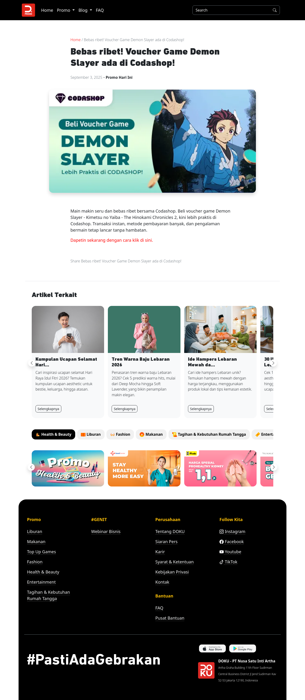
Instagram (232, 531)
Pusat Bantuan (169, 618)
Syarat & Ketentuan (174, 562)
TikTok (228, 562)
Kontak (162, 582)
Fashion (35, 562)
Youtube (230, 551)
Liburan (34, 531)
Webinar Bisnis (106, 531)
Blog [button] (83, 10)
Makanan (36, 541)
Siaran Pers (166, 541)
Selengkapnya (48, 409)
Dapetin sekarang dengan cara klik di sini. (111, 240)
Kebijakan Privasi (172, 572)
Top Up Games (41, 551)
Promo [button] (64, 10)
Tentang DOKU (170, 531)
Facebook (231, 541)
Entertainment (41, 582)
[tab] (53, 434)
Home (47, 10)
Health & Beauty (43, 572)
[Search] (230, 10)
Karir (160, 551)
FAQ (100, 10)
